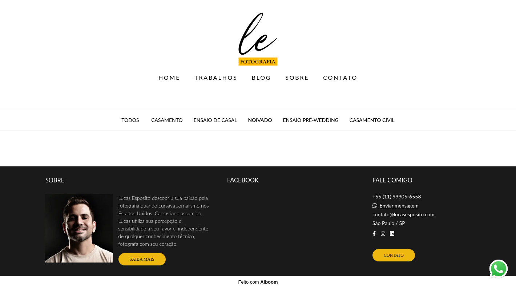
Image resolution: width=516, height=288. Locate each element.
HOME (169, 77)
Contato (394, 255)
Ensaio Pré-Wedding (311, 120)
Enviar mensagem (399, 205)
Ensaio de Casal (215, 120)
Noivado (260, 120)
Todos (130, 120)
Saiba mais (142, 259)
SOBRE (297, 77)
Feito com (258, 282)
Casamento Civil (372, 120)
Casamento (167, 120)
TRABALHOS (215, 77)
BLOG (261, 77)
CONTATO (340, 77)
